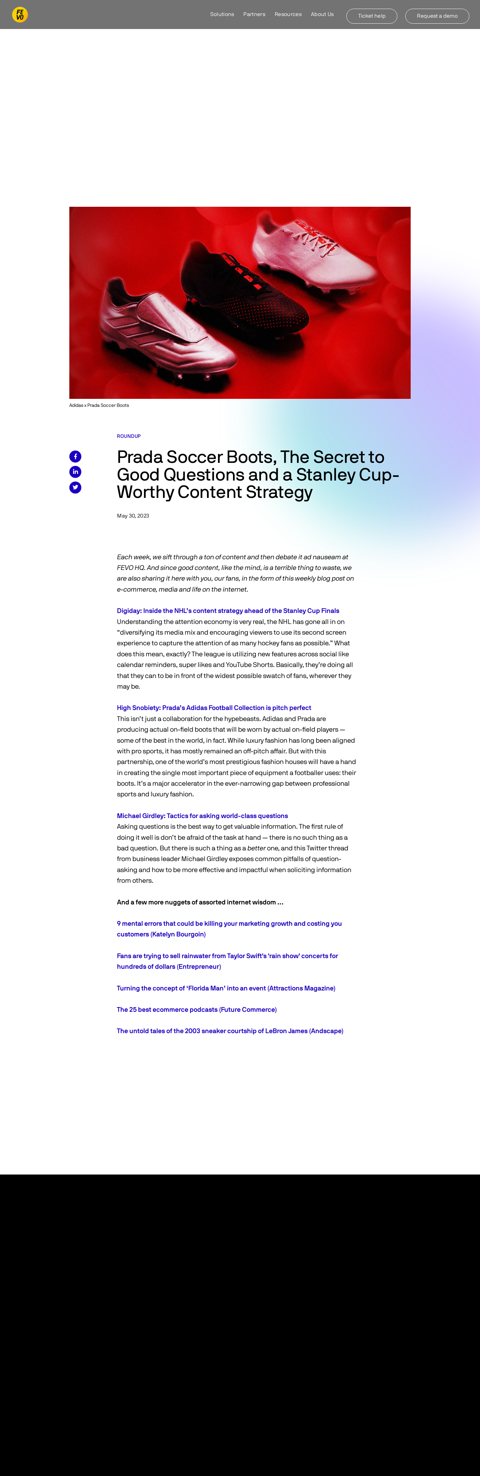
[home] (20, 15)
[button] (222, 14)
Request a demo (437, 16)
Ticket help (372, 16)
